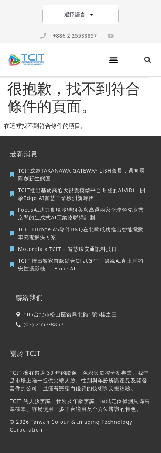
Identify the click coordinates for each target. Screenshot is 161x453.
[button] (114, 60)
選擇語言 (79, 14)
